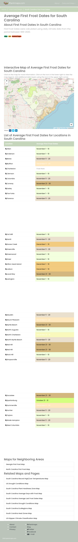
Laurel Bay (11, 274)
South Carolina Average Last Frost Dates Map (24, 498)
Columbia (11, 178)
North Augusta (12, 330)
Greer (9, 259)
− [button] (6, 84)
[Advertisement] (39, 51)
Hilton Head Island (14, 264)
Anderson (11, 154)
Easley (9, 188)
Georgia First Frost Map (15, 464)
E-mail (31, 534)
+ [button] (6, 81)
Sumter (10, 410)
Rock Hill (10, 354)
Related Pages (16, 36)
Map (5, 36)
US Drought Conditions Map (17, 483)
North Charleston (14, 335)
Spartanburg (12, 400)
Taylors (9, 415)
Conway (10, 183)
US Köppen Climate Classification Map (21, 518)
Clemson (10, 173)
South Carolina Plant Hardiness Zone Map (23, 488)
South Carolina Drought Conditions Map (22, 503)
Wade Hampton (13, 420)
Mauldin (10, 315)
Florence (10, 198)
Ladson (9, 269)
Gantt (9, 239)
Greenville (11, 249)
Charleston (11, 168)
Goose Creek (12, 244)
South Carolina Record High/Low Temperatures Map (27, 478)
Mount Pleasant (13, 320)
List (10, 36)
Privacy (12, 529)
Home (4, 9)
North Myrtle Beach (14, 340)
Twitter (30, 529)
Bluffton (10, 164)
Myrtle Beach (12, 325)
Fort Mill (10, 234)
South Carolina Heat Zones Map (19, 513)
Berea (9, 159)
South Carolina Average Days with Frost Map (24, 493)
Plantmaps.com (14, 3)
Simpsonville (12, 359)
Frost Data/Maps (15, 9)
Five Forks (10, 193)
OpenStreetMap (63, 128)
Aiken (9, 149)
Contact (13, 527)
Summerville (12, 405)
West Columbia (13, 425)
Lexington (10, 279)
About (57, 3)
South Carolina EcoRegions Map (19, 508)
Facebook (31, 532)
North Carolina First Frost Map (18, 469)
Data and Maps (68, 3)
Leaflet (55, 128)
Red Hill (10, 344)
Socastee (10, 395)
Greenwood (11, 254)
